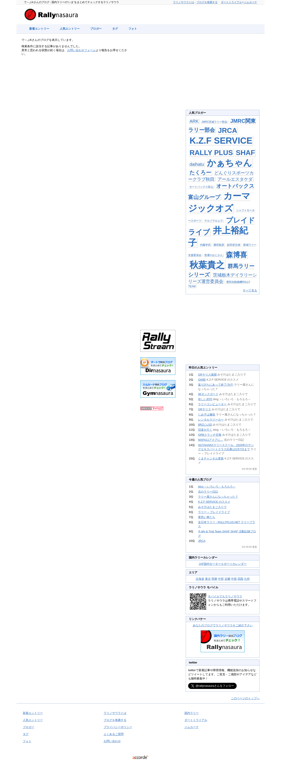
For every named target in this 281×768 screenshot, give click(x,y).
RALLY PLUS (211, 153)
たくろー (200, 172)
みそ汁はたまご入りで (212, 507)
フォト (132, 28)
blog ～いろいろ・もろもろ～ (217, 486)
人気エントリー (70, 28)
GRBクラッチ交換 (209, 434)
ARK (193, 121)
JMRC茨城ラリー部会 (214, 121)
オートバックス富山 (201, 186)
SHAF (245, 153)
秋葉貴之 (207, 265)
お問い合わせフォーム (81, 50)
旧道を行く (205, 429)
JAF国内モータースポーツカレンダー (223, 564)
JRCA (227, 130)
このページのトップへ (245, 698)
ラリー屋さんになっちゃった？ (218, 496)
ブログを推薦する (207, 2)
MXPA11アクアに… (210, 439)
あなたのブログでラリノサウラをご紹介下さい (223, 625)
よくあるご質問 (114, 734)
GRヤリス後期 (207, 374)
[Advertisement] (157, 110)
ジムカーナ (250, 2)
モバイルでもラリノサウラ (225, 596)
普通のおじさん (213, 255)
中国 (234, 578)
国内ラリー (191, 713)
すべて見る (250, 290)
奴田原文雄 (233, 244)
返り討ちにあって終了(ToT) (215, 384)
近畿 (227, 578)
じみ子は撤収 (206, 414)
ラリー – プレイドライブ (214, 512)
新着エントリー (39, 28)
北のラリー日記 (208, 491)
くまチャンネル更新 (211, 458)
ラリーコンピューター (212, 404)
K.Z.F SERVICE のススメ (214, 501)
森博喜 (236, 255)
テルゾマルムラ (213, 220)
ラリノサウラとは (183, 2)
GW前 (202, 379)
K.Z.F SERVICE (220, 140)
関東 (214, 578)
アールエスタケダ (235, 179)
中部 (221, 578)
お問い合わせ (112, 741)
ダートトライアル (231, 2)
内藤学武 (205, 244)
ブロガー (96, 28)
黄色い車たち (206, 517)
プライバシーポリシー (118, 727)
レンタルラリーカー (211, 419)
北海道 (200, 578)
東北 (208, 578)
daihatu (196, 164)
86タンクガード (208, 394)
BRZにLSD (205, 424)
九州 (247, 578)
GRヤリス (204, 409)
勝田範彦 (219, 244)
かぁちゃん (229, 163)
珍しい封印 (205, 399)
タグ (115, 28)
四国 (240, 578)
